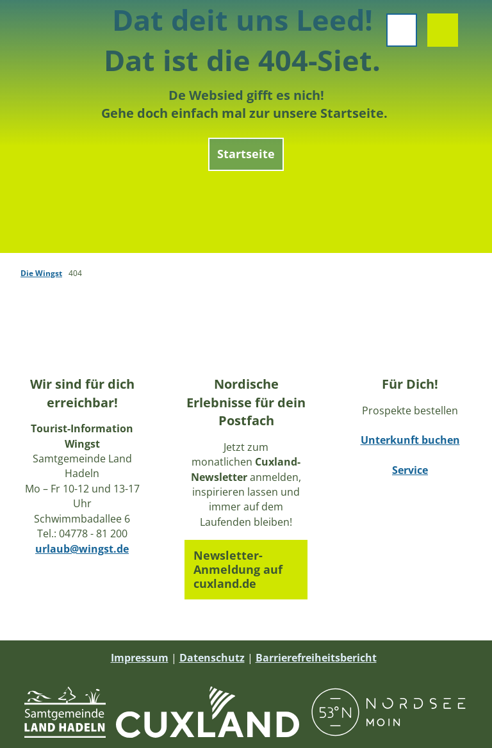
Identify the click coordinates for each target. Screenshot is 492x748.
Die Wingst (41, 273)
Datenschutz (212, 658)
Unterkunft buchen (410, 441)
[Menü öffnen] (394, 37)
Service (410, 471)
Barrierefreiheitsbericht (316, 658)
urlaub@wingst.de (82, 549)
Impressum (139, 658)
